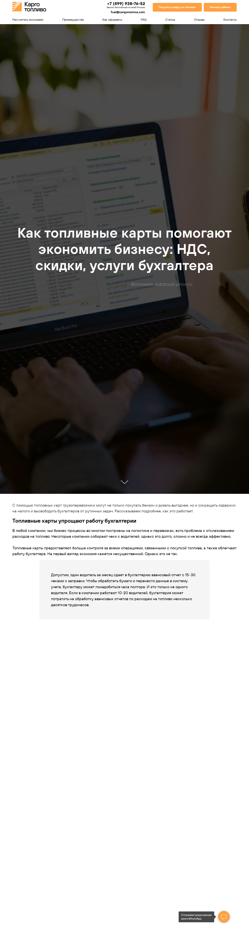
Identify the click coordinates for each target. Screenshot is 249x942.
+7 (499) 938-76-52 (126, 3)
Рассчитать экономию (27, 19)
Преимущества (73, 19)
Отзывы (199, 19)
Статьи (170, 19)
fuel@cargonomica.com (128, 12)
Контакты (230, 19)
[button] (177, 7)
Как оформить (112, 19)
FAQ (144, 19)
